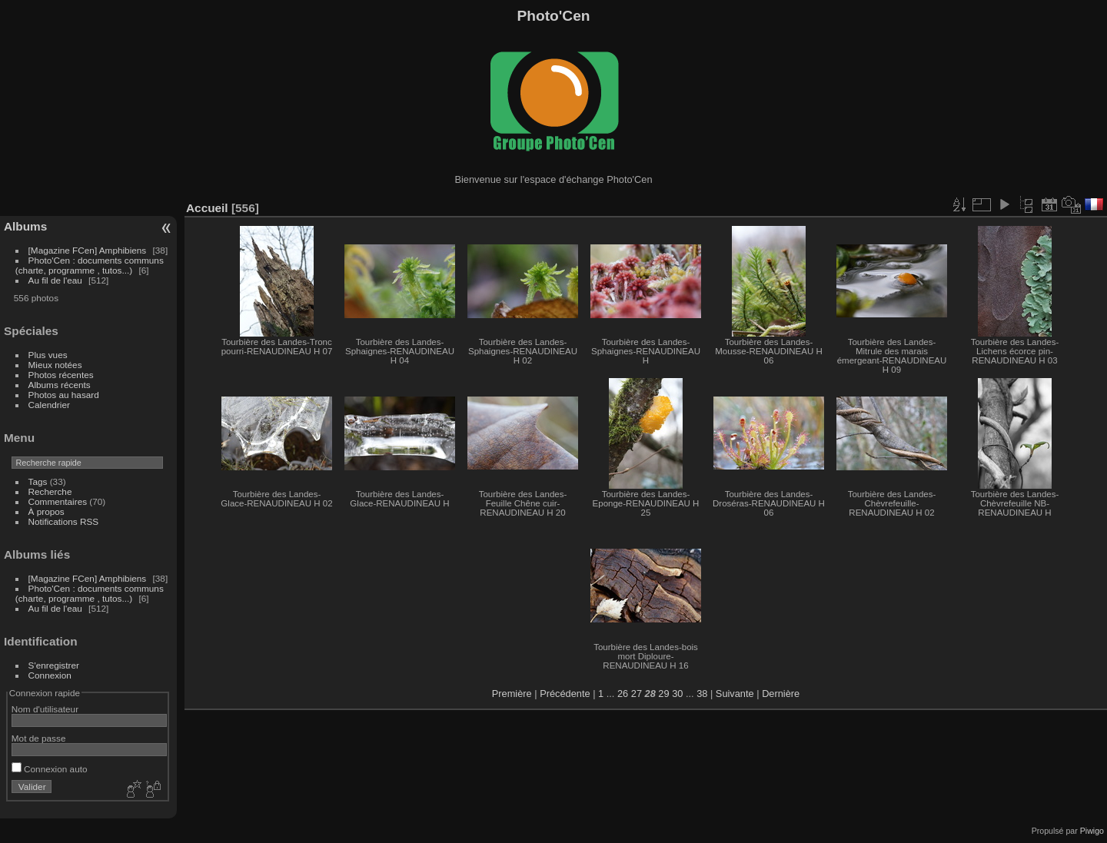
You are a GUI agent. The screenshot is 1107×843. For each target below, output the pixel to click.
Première (512, 693)
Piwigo (1092, 830)
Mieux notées (55, 365)
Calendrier (49, 405)
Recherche (50, 491)
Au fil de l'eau (56, 280)
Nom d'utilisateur (45, 709)
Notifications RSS (63, 521)
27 (636, 693)
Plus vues (48, 355)
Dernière (781, 693)
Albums (25, 226)
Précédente (565, 693)
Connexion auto (50, 769)
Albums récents (59, 385)
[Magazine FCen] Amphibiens (87, 250)
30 (677, 693)
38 (701, 693)
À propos (46, 511)
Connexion (49, 675)
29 (663, 693)
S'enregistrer (53, 665)
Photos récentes (61, 375)
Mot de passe (39, 738)
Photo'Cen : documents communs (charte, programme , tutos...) (89, 265)
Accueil (207, 207)
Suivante (735, 693)
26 (622, 693)
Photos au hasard (63, 395)
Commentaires (58, 501)
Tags (38, 481)
